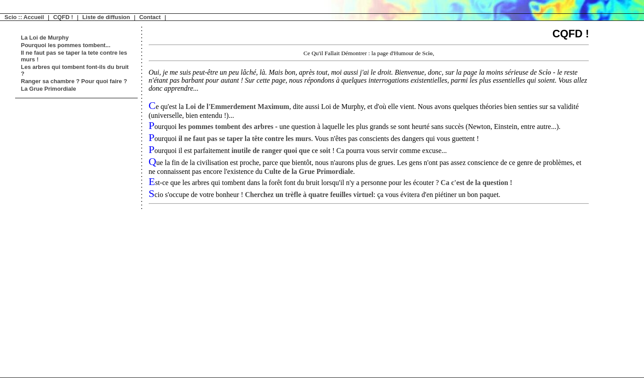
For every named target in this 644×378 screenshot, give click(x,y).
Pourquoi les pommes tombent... (66, 45)
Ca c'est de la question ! (476, 182)
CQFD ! (63, 17)
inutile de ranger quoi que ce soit (281, 150)
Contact (149, 17)
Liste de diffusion (106, 17)
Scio (427, 53)
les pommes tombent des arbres (226, 126)
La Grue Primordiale (48, 88)
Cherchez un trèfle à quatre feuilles (309, 194)
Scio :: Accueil (24, 17)
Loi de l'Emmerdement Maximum (237, 106)
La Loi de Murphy (45, 37)
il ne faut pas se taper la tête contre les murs (245, 138)
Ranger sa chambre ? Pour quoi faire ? (74, 81)
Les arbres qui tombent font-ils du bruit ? (75, 70)
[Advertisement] (46, 236)
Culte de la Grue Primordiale (308, 171)
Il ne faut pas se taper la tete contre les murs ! (74, 56)
